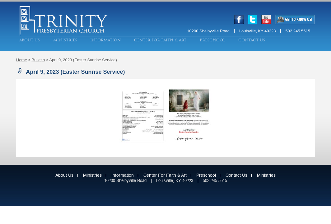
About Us (29, 40)
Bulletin (38, 60)
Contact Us (251, 40)
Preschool (212, 40)
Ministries (65, 40)
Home (21, 60)
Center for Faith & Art (160, 40)
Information (105, 40)
